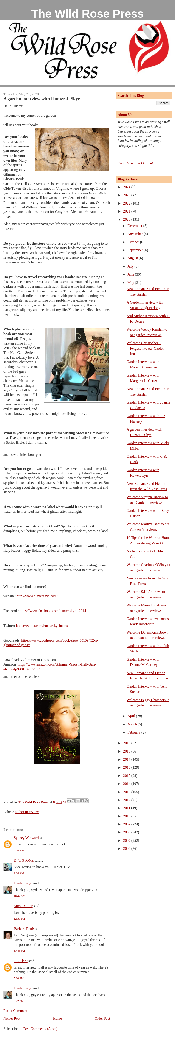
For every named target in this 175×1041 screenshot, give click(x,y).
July (130, 266)
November (135, 234)
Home (57, 1018)
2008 (127, 832)
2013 (127, 792)
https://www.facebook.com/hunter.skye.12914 (53, 611)
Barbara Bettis (24, 929)
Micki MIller (23, 906)
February (134, 732)
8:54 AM (19, 850)
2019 (127, 743)
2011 (127, 808)
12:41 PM (19, 950)
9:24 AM (19, 873)
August (133, 258)
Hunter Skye (23, 883)
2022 (127, 203)
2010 (127, 816)
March (132, 724)
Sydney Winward (26, 838)
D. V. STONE (24, 860)
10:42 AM (19, 896)
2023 (127, 195)
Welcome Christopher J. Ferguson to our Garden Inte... (145, 348)
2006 (127, 848)
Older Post (102, 1018)
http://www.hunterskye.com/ (37, 596)
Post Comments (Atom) (40, 1029)
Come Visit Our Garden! (135, 163)
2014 (127, 784)
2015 (127, 776)
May (131, 283)
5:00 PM (19, 978)
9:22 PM (19, 1001)
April (131, 716)
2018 (127, 751)
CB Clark (21, 961)
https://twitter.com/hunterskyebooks (42, 626)
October (133, 242)
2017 (127, 759)
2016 (127, 767)
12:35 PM (19, 918)
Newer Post (11, 1018)
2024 (127, 187)
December (135, 226)
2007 (127, 840)
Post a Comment (15, 1011)
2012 (127, 800)
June (131, 274)
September (135, 250)
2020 (127, 219)
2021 (127, 211)
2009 (127, 824)
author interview (27, 812)
